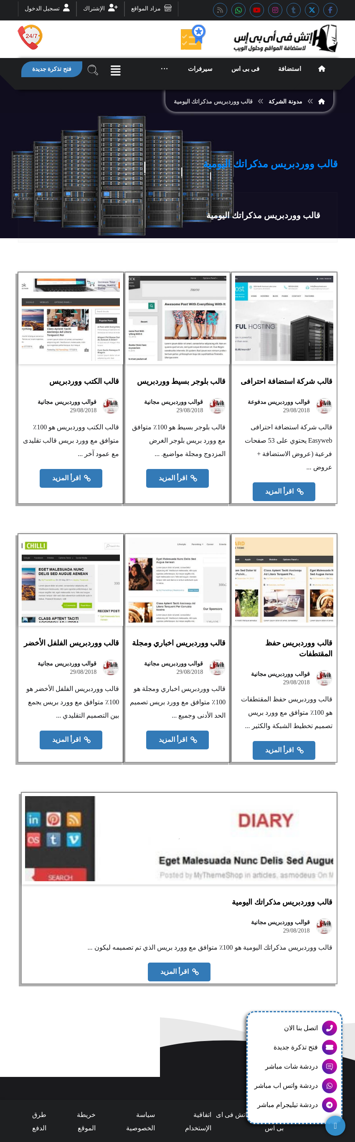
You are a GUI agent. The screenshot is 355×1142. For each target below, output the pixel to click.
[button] (330, 10)
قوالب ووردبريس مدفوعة (279, 421)
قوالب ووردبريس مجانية (169, 421)
